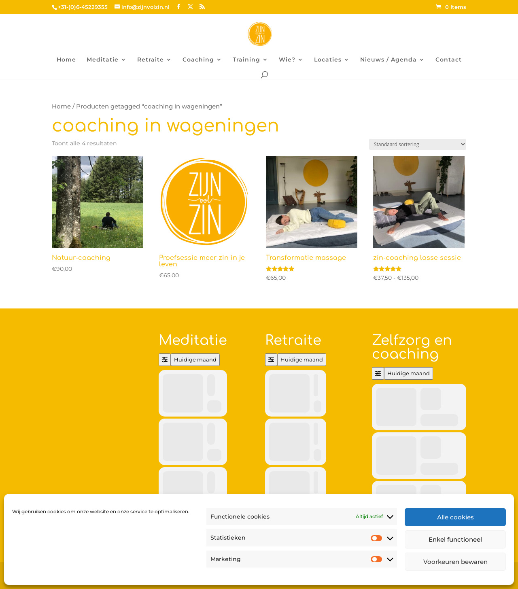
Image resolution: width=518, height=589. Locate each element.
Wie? (287, 60)
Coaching (198, 60)
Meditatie (103, 60)
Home (66, 60)
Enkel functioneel (455, 539)
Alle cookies (455, 517)
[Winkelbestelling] (417, 144)
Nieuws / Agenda (388, 60)
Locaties (328, 60)
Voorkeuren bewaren (455, 562)
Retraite (150, 60)
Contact (448, 60)
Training (246, 60)
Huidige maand (195, 359)
